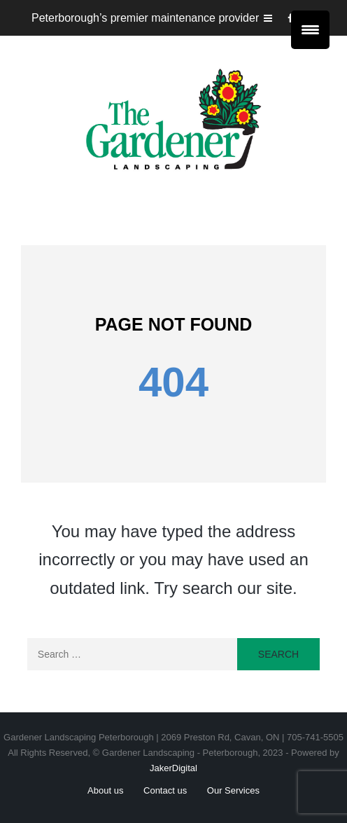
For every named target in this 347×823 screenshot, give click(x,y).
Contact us (165, 790)
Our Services (233, 790)
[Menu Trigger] (310, 30)
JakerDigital (173, 768)
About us (105, 790)
